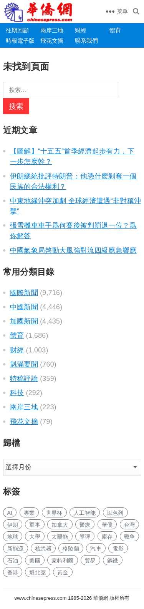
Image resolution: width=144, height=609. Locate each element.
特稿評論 (24, 378)
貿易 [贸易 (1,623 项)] (90, 560)
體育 (115, 30)
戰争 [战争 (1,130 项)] (129, 537)
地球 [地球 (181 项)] (12, 537)
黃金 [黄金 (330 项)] (62, 572)
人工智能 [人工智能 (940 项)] (85, 513)
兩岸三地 (51, 30)
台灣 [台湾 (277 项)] (129, 525)
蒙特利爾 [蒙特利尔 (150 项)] (62, 560)
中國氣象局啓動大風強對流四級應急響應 (73, 250)
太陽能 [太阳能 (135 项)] (59, 537)
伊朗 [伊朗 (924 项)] (12, 525)
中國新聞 (24, 307)
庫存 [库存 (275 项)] (107, 537)
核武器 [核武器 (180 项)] (43, 549)
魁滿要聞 (24, 364)
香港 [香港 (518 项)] (12, 572)
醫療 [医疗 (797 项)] (85, 525)
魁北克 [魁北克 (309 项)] (37, 572)
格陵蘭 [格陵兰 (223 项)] (71, 549)
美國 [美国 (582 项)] (34, 560)
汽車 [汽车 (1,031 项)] (95, 549)
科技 (17, 393)
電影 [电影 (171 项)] (118, 549)
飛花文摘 (51, 40)
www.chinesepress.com (41, 598)
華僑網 (100, 598)
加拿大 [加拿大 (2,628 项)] (59, 525)
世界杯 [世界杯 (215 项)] (54, 513)
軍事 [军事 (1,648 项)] (34, 525)
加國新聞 (24, 321)
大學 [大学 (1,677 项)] (34, 537)
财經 (80, 30)
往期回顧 (17, 30)
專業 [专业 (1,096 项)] (29, 513)
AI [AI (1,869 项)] (10, 513)
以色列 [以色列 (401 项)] (115, 513)
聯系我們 (86, 40)
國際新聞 (24, 293)
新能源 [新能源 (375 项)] (15, 549)
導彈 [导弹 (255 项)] (85, 537)
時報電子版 (20, 40)
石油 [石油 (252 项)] (12, 560)
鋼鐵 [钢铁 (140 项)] (112, 560)
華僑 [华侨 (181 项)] (107, 525)
